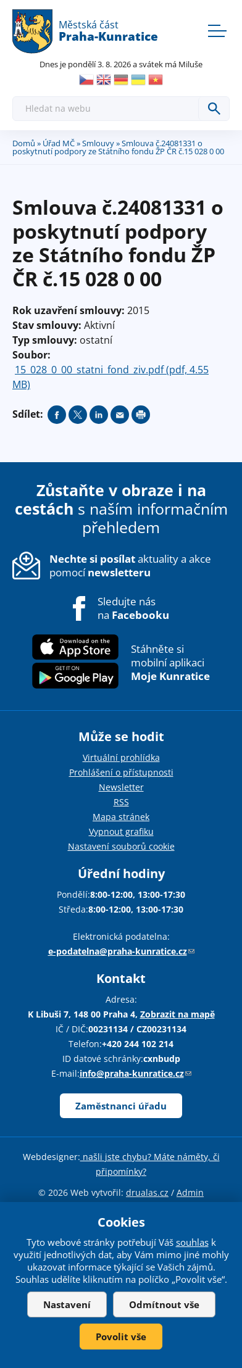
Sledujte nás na (133, 608)
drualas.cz (147, 1192)
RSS (121, 802)
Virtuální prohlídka (121, 757)
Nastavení (67, 1304)
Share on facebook (57, 414)
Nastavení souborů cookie (121, 846)
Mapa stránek (121, 817)
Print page (140, 414)
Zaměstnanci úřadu (121, 1106)
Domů (23, 143)
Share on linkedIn (99, 414)
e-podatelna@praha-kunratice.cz (121, 951)
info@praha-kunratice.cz (135, 1073)
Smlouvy (98, 143)
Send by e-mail (120, 414)
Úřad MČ (59, 143)
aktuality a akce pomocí (130, 565)
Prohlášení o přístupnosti (121, 772)
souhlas (192, 1242)
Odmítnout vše (164, 1304)
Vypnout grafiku (121, 831)
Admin (190, 1192)
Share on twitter (78, 414)
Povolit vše (121, 1336)
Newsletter (121, 787)
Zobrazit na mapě (177, 1014)
